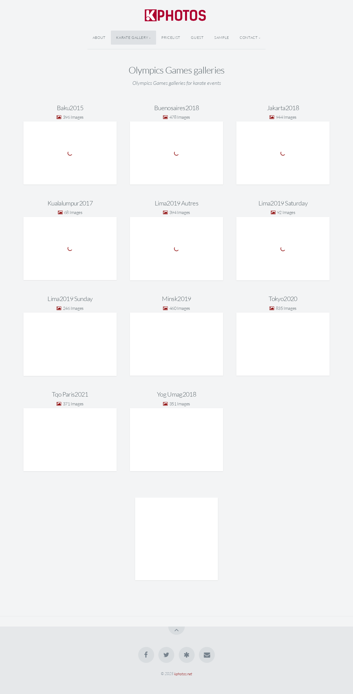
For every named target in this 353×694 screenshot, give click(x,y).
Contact (249, 37)
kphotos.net (183, 673)
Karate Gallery (132, 37)
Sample (221, 37)
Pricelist (170, 37)
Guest (197, 37)
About (99, 37)
